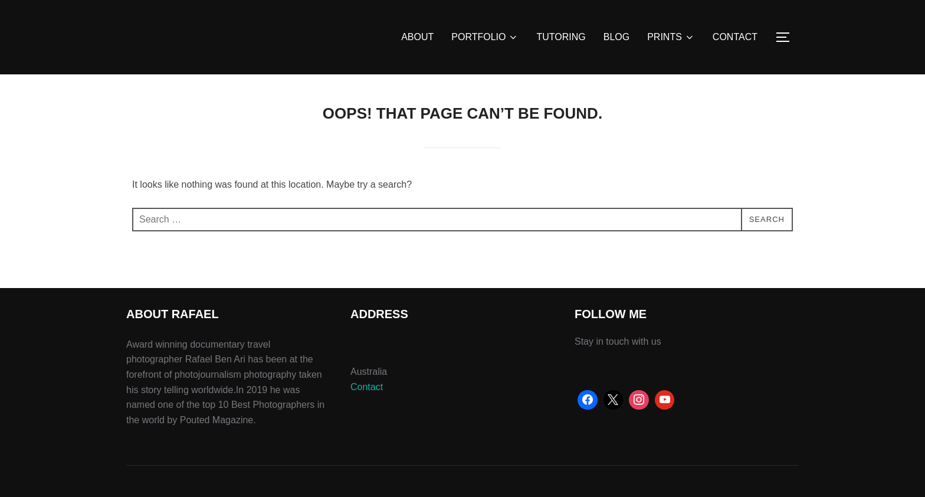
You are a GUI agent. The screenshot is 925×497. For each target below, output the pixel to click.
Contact (366, 387)
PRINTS (671, 37)
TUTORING (560, 37)
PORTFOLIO (485, 37)
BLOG (616, 37)
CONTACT (735, 37)
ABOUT (417, 37)
